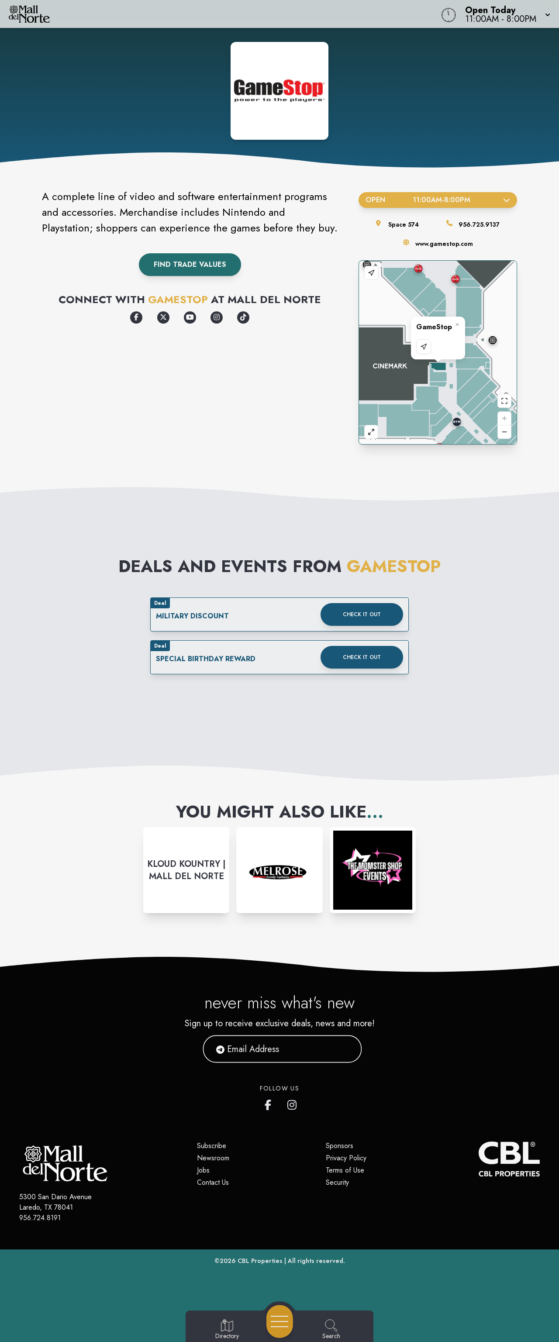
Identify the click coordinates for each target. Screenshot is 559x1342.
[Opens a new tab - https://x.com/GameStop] (163, 317)
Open (438, 200)
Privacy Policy (346, 1158)
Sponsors (339, 1146)
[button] (505, 13)
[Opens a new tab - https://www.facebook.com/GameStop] (136, 317)
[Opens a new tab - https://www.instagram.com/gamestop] (216, 317)
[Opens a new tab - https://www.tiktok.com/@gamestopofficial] (243, 317)
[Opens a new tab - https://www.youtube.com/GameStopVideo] (190, 317)
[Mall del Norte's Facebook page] (270, 1103)
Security (337, 1182)
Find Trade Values (190, 264)
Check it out (362, 614)
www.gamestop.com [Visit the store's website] (444, 243)
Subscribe (211, 1146)
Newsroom (213, 1158)
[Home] (211, 13)
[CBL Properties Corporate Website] (479, 1159)
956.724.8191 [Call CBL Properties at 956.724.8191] (40, 1218)
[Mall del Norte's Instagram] (293, 1103)
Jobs (203, 1170)
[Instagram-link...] (186, 870)
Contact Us (213, 1182)
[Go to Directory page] (227, 1329)
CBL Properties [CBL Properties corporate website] (260, 1260)
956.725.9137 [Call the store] (479, 224)
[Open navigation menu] (279, 1321)
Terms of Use (345, 1170)
